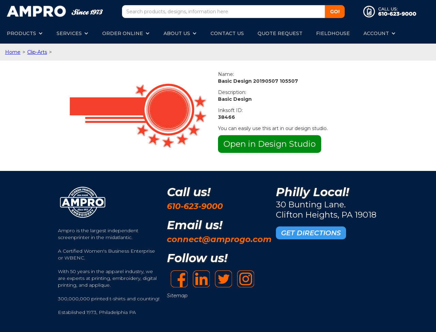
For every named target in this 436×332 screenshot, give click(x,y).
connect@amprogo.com (219, 239)
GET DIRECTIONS (311, 233)
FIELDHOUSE (333, 33)
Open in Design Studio (269, 144)
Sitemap (177, 296)
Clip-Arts (37, 52)
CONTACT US (227, 33)
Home (12, 52)
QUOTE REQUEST (280, 33)
